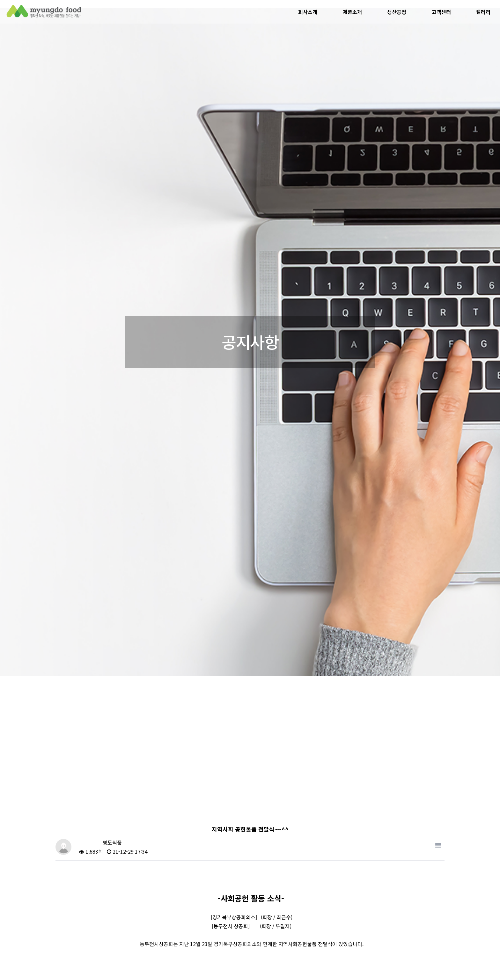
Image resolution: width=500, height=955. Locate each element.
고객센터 (441, 12)
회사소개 (307, 12)
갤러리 (483, 12)
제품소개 (352, 12)
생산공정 (396, 12)
